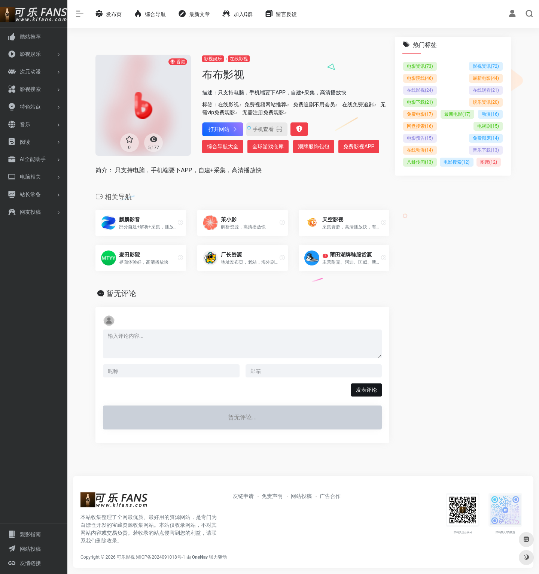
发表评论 (366, 390)
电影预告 (420, 138)
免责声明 (272, 496)
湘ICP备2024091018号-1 (160, 557)
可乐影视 (126, 557)
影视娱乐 (213, 58)
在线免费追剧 (358, 104)
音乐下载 (486, 150)
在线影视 (239, 58)
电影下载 (420, 102)
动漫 (490, 114)
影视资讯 (486, 66)
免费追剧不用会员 (314, 104)
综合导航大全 (222, 146)
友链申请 (243, 496)
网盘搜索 (420, 126)
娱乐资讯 (486, 102)
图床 (488, 162)
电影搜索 (457, 162)
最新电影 (486, 78)
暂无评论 (121, 293)
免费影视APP (358, 146)
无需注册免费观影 (263, 112)
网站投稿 (301, 496)
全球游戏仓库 (268, 146)
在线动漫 (420, 150)
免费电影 (420, 114)
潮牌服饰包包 (313, 146)
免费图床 (486, 138)
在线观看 (486, 90)
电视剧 (488, 126)
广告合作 (330, 496)
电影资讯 (420, 66)
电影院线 (420, 78)
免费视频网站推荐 (265, 104)
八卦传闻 (420, 162)
